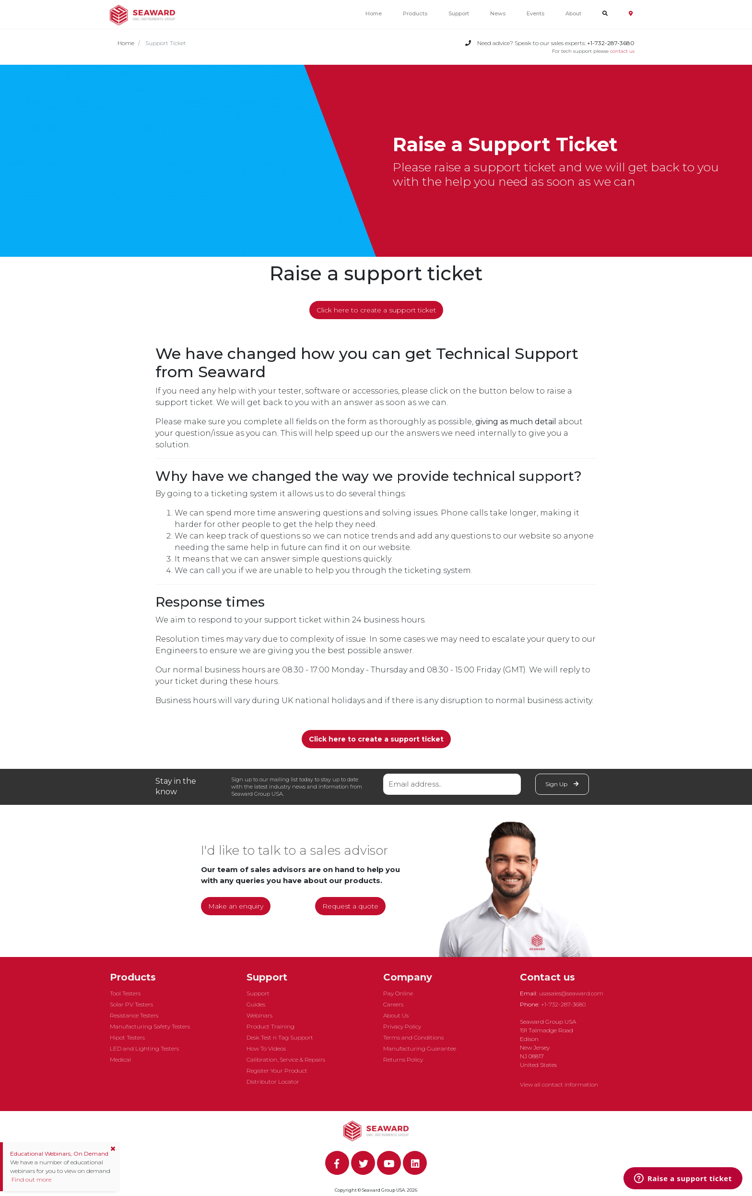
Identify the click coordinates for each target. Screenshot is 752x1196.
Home (373, 13)
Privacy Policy (402, 1026)
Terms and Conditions (413, 1037)
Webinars (259, 1015)
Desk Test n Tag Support (280, 1037)
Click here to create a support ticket (376, 310)
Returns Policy (403, 1059)
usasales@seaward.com (571, 993)
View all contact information (559, 1084)
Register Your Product (277, 1070)
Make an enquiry (235, 906)
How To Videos (266, 1048)
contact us (622, 51)
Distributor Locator (273, 1081)
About (573, 13)
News (497, 13)
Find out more (30, 1179)
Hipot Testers (127, 1037)
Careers (393, 1004)
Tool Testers (125, 993)
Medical (120, 1059)
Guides (256, 1004)
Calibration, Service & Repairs (286, 1059)
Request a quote (350, 906)
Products (415, 13)
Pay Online (398, 993)
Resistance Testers (134, 1015)
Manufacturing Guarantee (419, 1048)
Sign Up (562, 784)
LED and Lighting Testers (144, 1048)
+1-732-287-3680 (563, 1004)
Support (458, 13)
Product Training (270, 1026)
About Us (396, 1015)
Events (535, 13)
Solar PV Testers (131, 1004)
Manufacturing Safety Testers (150, 1026)
